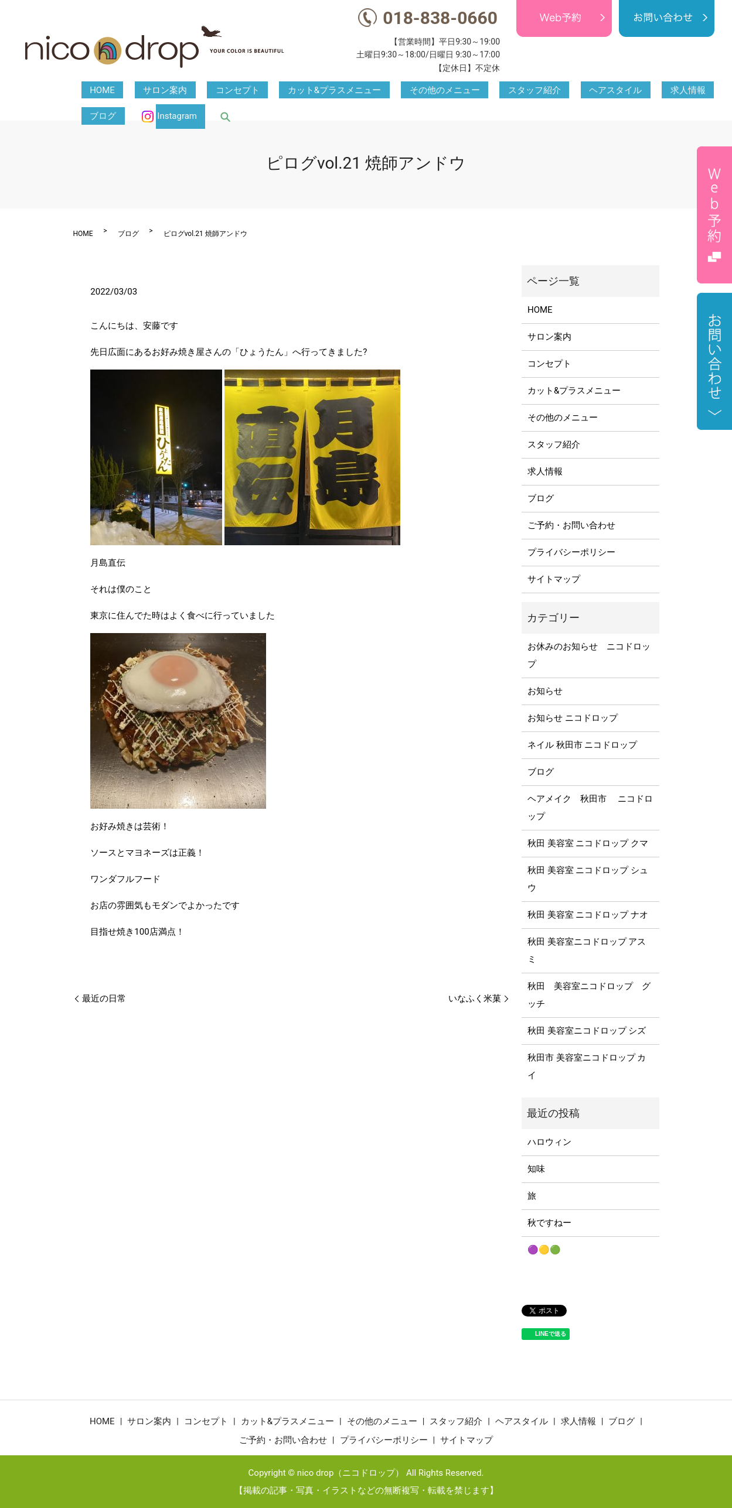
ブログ (603, 91)
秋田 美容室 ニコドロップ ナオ (587, 914)
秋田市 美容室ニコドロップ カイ (586, 1066)
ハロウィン (549, 1142)
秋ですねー (549, 1223)
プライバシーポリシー (571, 552)
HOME (94, 91)
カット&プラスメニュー (275, 91)
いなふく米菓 (474, 998)
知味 (536, 1169)
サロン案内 (140, 91)
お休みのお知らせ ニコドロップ (589, 655)
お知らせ (545, 691)
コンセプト (195, 91)
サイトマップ (553, 579)
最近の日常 (104, 998)
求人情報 (560, 91)
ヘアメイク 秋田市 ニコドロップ (590, 808)
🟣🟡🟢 (544, 1249)
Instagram (669, 91)
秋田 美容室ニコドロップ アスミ (586, 950)
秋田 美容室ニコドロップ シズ (586, 1030)
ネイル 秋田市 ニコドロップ (582, 745)
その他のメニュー (368, 91)
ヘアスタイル (505, 91)
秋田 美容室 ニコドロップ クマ (587, 843)
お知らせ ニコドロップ (572, 718)
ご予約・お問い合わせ (571, 525)
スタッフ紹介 (441, 91)
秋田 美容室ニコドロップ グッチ (589, 995)
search (709, 91)
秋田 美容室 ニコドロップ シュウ (587, 879)
